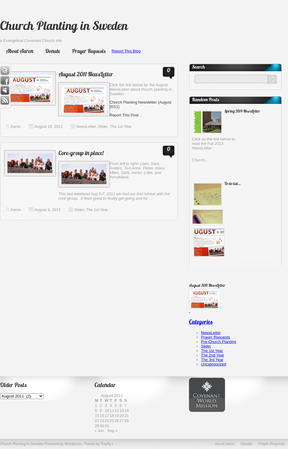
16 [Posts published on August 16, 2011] (102, 415)
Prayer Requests (89, 51)
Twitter (5, 70)
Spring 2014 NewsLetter (242, 111)
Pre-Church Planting (218, 341)
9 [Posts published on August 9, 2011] (101, 410)
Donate (52, 51)
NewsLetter (86, 126)
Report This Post (124, 115)
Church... (200, 160)
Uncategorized (213, 364)
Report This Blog (126, 51)
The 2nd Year (212, 355)
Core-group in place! (81, 154)
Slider (103, 126)
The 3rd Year (212, 359)
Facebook (5, 80)
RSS (5, 101)
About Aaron (19, 51)
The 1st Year (121, 126)
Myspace (5, 91)
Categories (201, 322)
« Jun (99, 430)
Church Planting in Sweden (64, 27)
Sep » (112, 430)
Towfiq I (107, 444)
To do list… (232, 184)
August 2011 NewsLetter (85, 75)
